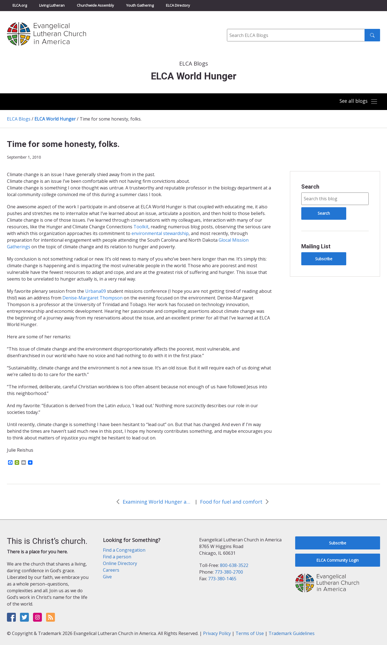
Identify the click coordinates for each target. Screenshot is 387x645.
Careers (111, 570)
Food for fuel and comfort (231, 501)
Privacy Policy (217, 633)
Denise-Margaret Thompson (92, 298)
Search (310, 186)
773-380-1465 (222, 579)
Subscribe (323, 258)
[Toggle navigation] (357, 101)
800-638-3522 (234, 565)
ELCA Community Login (337, 560)
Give (107, 577)
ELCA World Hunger (55, 119)
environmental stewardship (160, 233)
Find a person (117, 557)
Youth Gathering (140, 5)
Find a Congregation (124, 550)
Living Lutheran (52, 5)
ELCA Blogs (19, 119)
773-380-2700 (229, 572)
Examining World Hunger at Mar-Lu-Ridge (157, 501)
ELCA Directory (178, 5)
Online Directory (120, 563)
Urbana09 (95, 291)
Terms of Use (250, 633)
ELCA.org (19, 5)
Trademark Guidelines (292, 633)
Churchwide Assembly (95, 5)
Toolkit (140, 227)
